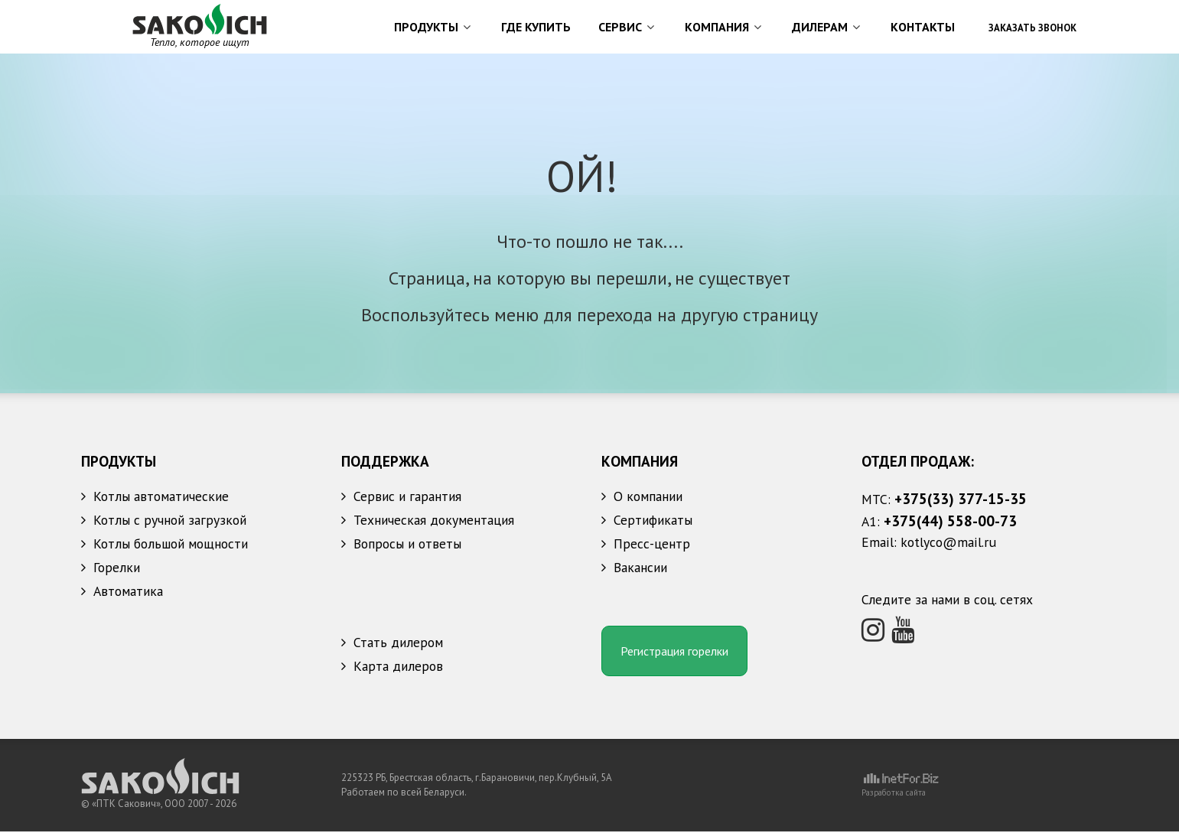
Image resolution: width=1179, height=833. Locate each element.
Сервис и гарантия (407, 497)
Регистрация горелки (674, 653)
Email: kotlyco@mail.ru (928, 543)
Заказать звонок (1032, 27)
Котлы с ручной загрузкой (169, 521)
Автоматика (128, 592)
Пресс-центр (652, 545)
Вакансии (640, 569)
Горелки (116, 569)
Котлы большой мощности (170, 545)
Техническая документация (433, 521)
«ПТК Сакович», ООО (139, 805)
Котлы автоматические (161, 497)
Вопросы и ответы (407, 545)
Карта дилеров (398, 669)
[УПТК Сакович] (200, 25)
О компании (648, 497)
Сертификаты (653, 521)
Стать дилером (398, 646)
